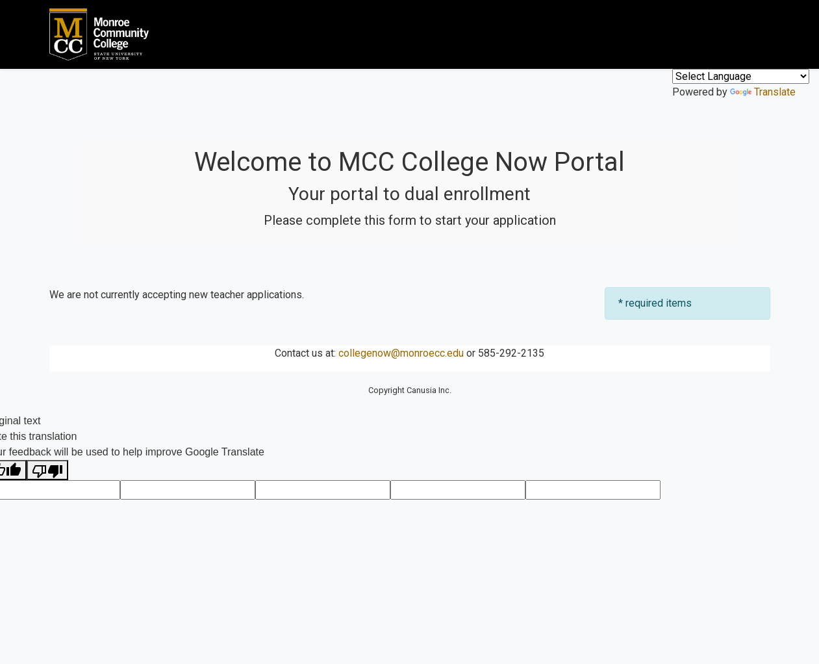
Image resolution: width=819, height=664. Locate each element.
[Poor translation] (47, 470)
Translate (763, 92)
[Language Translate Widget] (740, 76)
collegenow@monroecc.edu (401, 353)
